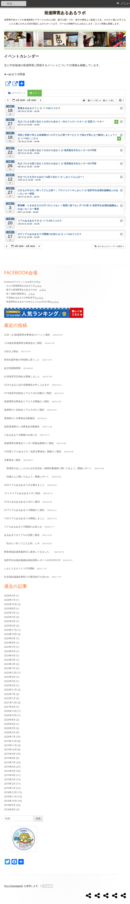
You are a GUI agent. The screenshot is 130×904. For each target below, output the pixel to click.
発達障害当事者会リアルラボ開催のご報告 (26, 401)
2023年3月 (10, 681)
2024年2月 (10, 664)
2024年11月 (10, 629)
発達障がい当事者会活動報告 (19, 418)
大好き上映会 (11, 351)
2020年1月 (10, 736)
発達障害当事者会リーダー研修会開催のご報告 (29, 443)
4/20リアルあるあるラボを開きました (24, 484)
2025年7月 (10, 612)
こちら (38, 285)
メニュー (125, 3)
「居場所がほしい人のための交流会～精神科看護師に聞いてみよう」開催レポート (48, 468)
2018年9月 (10, 805)
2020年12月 (10, 711)
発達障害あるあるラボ (65, 12)
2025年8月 (10, 608)
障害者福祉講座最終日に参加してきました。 (27, 551)
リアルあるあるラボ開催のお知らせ (23, 526)
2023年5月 (10, 676)
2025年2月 (10, 625)
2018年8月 (10, 809)
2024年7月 (10, 646)
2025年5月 (10, 617)
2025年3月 (10, 621)
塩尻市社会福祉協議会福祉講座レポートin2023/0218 (32, 560)
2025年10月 (10, 604)
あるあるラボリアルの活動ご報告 (22, 535)
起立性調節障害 (12, 368)
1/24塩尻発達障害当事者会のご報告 (23, 343)
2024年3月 (10, 659)
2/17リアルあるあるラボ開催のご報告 (24, 510)
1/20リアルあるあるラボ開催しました (24, 518)
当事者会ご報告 (12, 460)
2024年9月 (10, 638)
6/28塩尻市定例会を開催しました (22, 376)
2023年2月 (10, 685)
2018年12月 (10, 792)
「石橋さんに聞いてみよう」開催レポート (26, 476)
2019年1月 (10, 788)
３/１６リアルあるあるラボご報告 (22, 493)
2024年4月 (10, 655)
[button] (109, 246)
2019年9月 (10, 753)
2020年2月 (10, 732)
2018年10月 (10, 800)
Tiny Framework (13, 886)
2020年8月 (10, 719)
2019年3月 (10, 779)
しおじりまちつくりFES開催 (19, 568)
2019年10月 (10, 749)
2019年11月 (10, 745)
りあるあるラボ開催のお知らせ (20, 434)
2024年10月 (10, 634)
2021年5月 (10, 706)
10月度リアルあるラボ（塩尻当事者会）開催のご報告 (32, 451)
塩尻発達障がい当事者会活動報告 (22, 426)
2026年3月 (10, 595)
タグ (34, 93)
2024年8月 (10, 642)
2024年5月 (10, 651)
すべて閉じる (95, 100)
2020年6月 (10, 723)
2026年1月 (10, 599)
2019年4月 (10, 775)
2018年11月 (10, 796)
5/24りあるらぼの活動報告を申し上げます (26, 384)
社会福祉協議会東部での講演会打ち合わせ (26, 576)
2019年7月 (10, 762)
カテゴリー (16, 93)
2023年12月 (10, 672)
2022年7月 (10, 694)
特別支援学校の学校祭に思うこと (22, 359)
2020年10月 (10, 715)
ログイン (47, 886)
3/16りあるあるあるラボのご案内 (22, 501)
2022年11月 (10, 689)
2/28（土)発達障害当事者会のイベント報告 (27, 334)
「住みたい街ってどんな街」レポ (22, 543)
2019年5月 (10, 770)
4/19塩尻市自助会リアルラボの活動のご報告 (28, 393)
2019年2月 (10, 783)
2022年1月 (10, 698)
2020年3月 (10, 728)
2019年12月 (10, 741)
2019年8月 (10, 758)
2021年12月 (10, 702)
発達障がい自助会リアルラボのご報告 (24, 409)
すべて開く (109, 100)
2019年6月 (10, 766)
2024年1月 (10, 668)
